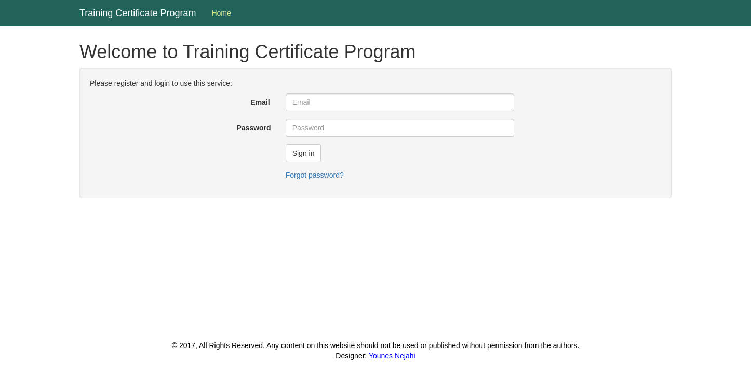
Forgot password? (315, 175)
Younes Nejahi (392, 356)
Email (260, 102)
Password (254, 128)
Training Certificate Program (137, 13)
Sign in (303, 153)
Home (221, 13)
